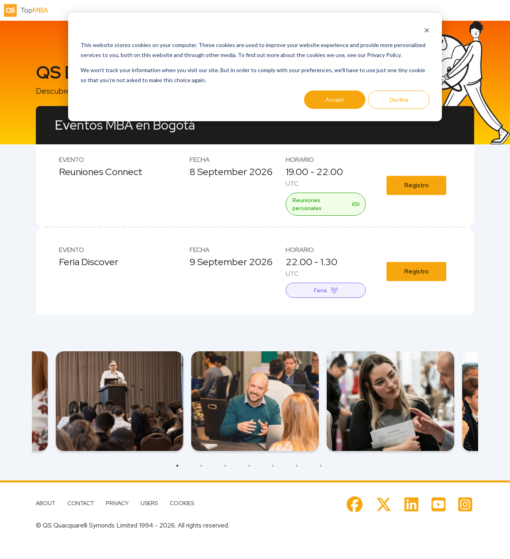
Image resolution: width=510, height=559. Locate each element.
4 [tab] (249, 466)
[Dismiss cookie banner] (427, 30)
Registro (416, 185)
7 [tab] (321, 466)
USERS (149, 503)
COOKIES (182, 503)
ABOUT (45, 503)
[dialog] (255, 67)
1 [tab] (177, 466)
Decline (399, 99)
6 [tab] (297, 466)
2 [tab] (201, 466)
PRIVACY (117, 503)
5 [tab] (273, 466)
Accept (335, 99)
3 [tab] (225, 466)
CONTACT (80, 503)
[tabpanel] (255, 401)
